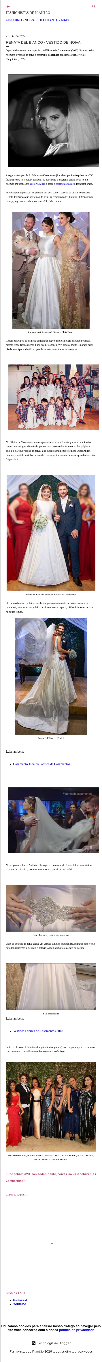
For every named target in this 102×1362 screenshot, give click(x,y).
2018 (27, 1174)
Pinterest (20, 1300)
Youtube (19, 1304)
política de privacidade (77, 1330)
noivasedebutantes (82, 1174)
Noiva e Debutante (41, 20)
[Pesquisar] (94, 5)
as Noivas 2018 (37, 184)
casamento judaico (65, 184)
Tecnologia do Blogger (51, 1343)
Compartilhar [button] (15, 1181)
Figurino (14, 20)
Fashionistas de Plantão (28, 13)
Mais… (66, 20)
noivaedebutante (43, 1174)
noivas (62, 1174)
